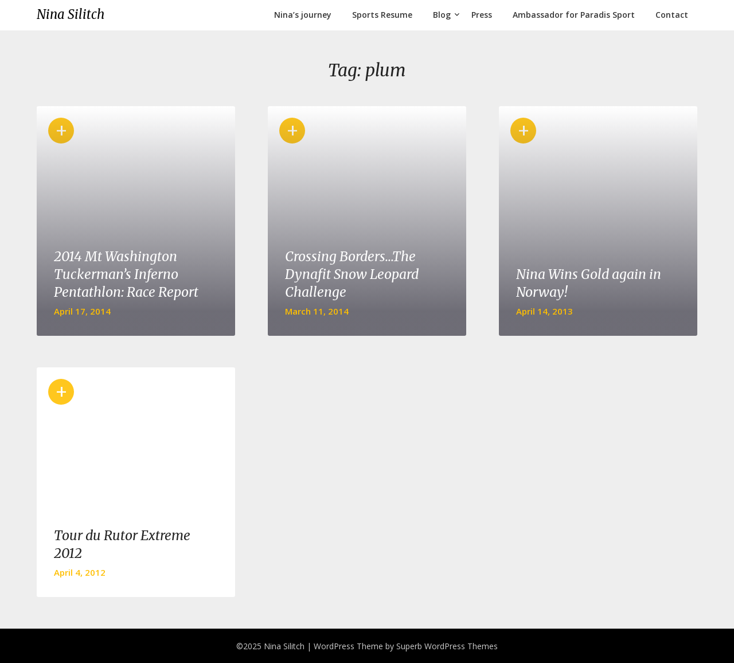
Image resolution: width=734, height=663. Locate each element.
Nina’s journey (302, 14)
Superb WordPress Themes (447, 646)
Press (481, 14)
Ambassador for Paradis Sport (574, 14)
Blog (442, 14)
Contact (671, 14)
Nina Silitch (70, 14)
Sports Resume (382, 14)
